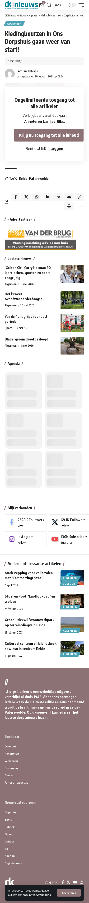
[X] (68, 882)
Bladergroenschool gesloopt (26, 339)
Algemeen (14, 23)
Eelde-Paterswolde (34, 179)
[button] (69, 893)
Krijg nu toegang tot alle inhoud (49, 135)
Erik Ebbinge (30, 71)
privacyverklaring (40, 894)
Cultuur (69, 583)
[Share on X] (26, 197)
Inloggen (55, 148)
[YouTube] (75, 882)
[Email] (69, 197)
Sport (8, 328)
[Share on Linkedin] (47, 197)
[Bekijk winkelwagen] (41, 5)
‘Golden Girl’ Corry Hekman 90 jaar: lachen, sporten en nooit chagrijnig (28, 273)
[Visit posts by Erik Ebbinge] (10, 74)
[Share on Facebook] (15, 197)
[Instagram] (26, 539)
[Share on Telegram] (58, 197)
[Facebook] (26, 522)
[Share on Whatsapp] (37, 197)
